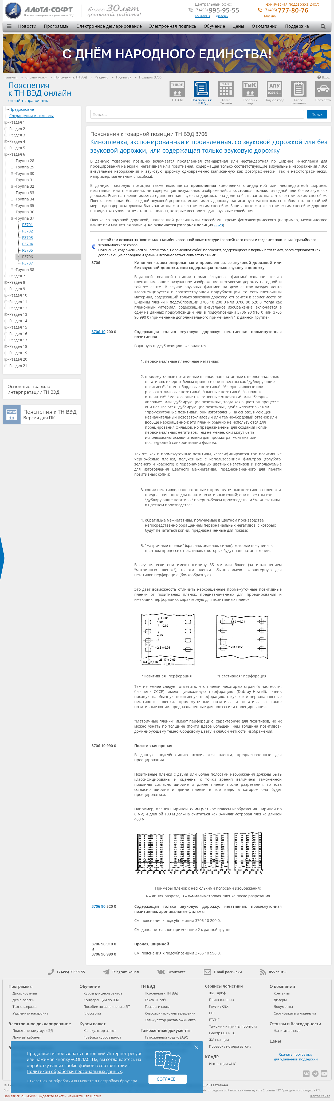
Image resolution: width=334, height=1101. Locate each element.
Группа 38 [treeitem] (47, 269)
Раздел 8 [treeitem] (44, 282)
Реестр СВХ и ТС (222, 1033)
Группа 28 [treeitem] (47, 160)
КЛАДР (212, 1056)
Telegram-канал (121, 971)
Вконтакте (171, 971)
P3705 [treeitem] (27, 250)
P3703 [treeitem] (27, 237)
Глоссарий (92, 1013)
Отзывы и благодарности (295, 1023)
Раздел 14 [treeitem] (44, 320)
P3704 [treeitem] (27, 243)
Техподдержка (25, 1006)
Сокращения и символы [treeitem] (44, 115)
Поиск (317, 114)
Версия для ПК (50, 415)
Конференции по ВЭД (101, 999)
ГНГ (212, 1013)
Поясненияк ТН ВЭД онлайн (40, 89)
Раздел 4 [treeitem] (44, 141)
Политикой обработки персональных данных (74, 1071)
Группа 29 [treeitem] (47, 166)
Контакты (202, 16)
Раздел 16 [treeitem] (44, 333)
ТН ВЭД (148, 986)
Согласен (168, 1079)
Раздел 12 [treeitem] (44, 307)
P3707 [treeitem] (27, 263)
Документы (283, 1006)
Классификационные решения (170, 1013)
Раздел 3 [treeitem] (44, 134)
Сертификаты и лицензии (295, 1013)
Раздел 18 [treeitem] (44, 346)
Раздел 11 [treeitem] (44, 301)
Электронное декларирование (109, 26)
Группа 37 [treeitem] (47, 218)
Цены (238, 26)
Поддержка (297, 26)
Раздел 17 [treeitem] (44, 339)
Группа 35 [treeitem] (47, 205)
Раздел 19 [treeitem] (44, 352)
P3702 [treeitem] (27, 231)
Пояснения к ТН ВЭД (161, 993)
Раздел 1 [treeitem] (44, 122)
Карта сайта (320, 1096)
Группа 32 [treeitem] (47, 186)
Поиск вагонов (221, 999)
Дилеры (222, 16)
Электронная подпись (172, 26)
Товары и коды (157, 1006)
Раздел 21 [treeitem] (44, 365)
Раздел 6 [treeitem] (44, 154)
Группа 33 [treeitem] (47, 192)
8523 (218, 224)
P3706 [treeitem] (27, 256)
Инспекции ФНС (222, 1063)
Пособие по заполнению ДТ (107, 1006)
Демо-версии (23, 999)
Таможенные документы (166, 1030)
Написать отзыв (287, 1030)
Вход (323, 77)
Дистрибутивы (25, 993)
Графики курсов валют (102, 1037)
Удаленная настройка (30, 1013)
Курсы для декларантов (103, 993)
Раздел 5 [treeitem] (44, 147)
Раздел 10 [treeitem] (44, 295)
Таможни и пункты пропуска (233, 1026)
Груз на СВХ (219, 1006)
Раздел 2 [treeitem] (44, 128)
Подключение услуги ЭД (33, 1030)
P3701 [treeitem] (27, 224)
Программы (56, 26)
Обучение (214, 26)
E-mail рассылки (223, 971)
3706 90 (98, 906)
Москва (270, 16)
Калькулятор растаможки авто (170, 1019)
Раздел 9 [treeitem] (44, 288)
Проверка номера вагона (230, 1046)
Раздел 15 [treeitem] (44, 327)
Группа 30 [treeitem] (47, 173)
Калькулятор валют (100, 1030)
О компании (265, 26)
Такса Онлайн (156, 999)
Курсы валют (93, 1023)
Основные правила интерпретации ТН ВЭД (33, 389)
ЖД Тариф (217, 992)
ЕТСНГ (214, 1019)
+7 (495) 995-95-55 (66, 971)
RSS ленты (273, 971)
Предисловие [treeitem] (44, 109)
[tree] (42, 237)
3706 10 (98, 331)
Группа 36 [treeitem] (47, 211)
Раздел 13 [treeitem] (44, 314)
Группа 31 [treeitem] (47, 179)
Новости (27, 26)
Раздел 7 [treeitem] (44, 275)
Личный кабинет (27, 1037)
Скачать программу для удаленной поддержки (296, 1056)
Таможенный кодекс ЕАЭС (166, 1037)
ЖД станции (219, 1039)
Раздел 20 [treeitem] (44, 359)
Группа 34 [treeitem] (47, 199)
